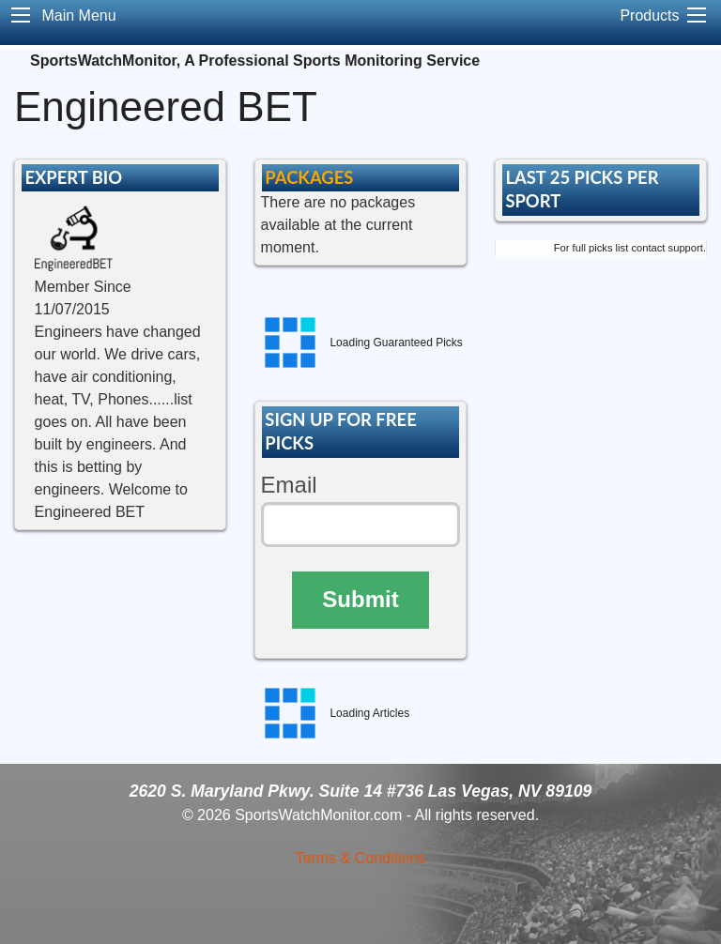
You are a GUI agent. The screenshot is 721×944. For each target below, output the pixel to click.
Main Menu (78, 15)
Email (289, 484)
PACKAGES (309, 177)
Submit (360, 599)
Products (649, 15)
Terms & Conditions (361, 858)
